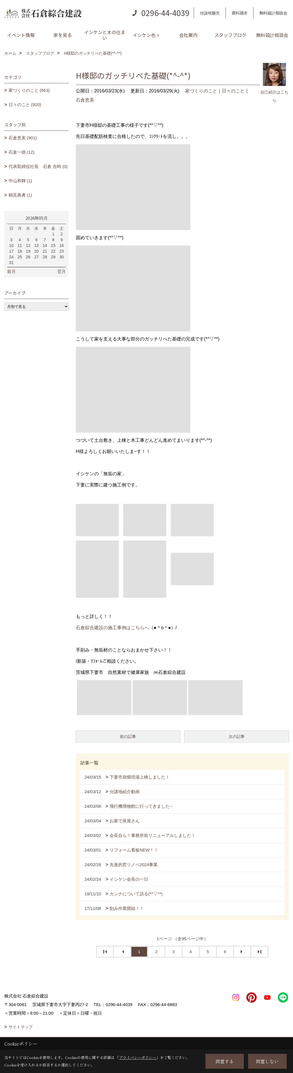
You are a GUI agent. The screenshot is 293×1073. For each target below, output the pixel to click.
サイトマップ (21, 1027)
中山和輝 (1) (20, 180)
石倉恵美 (85, 100)
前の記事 (128, 736)
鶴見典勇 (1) (20, 195)
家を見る (63, 34)
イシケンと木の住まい (104, 35)
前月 (11, 271)
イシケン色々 (146, 34)
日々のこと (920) (25, 104)
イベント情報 (21, 34)
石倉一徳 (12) (22, 152)
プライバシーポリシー (137, 1057)
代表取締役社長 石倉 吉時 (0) (38, 166)
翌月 (61, 271)
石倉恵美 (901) (23, 137)
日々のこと (233, 90)
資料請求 (239, 13)
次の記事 (237, 736)
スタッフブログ (230, 34)
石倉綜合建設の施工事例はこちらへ (112, 627)
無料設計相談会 (273, 13)
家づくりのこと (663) (29, 90)
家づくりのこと (201, 90)
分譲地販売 (210, 13)
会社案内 (188, 34)
